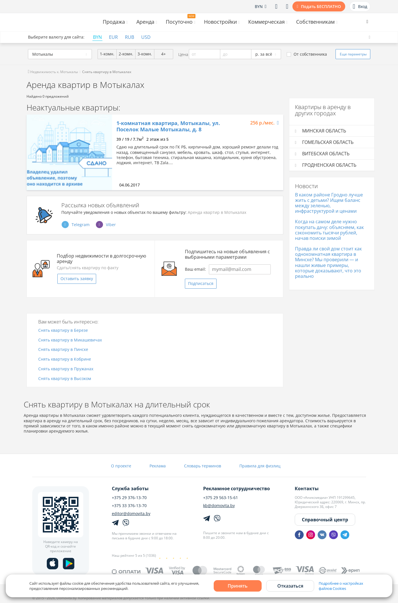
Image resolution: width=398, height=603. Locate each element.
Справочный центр (325, 519)
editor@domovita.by (131, 513)
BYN (97, 37)
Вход (360, 6)
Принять (238, 586)
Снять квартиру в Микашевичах (70, 340)
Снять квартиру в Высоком (64, 378)
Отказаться (290, 586)
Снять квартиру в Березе (63, 330)
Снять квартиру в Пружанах (65, 369)
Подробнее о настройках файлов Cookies (341, 586)
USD (146, 37)
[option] (69, 152)
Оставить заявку (76, 278)
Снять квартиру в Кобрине (64, 359)
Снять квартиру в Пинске (63, 349)
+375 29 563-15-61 (220, 497)
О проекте (121, 466)
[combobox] (60, 54)
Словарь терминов (202, 466)
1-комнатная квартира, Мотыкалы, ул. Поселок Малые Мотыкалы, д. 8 (168, 126)
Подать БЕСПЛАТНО (321, 6)
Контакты (307, 488)
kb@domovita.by (219, 505)
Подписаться (200, 283)
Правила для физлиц (259, 466)
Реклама (157, 466)
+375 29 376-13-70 (129, 497)
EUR (113, 37)
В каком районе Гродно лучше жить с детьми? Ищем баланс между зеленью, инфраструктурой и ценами (329, 203)
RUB (129, 37)
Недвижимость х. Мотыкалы (53, 71)
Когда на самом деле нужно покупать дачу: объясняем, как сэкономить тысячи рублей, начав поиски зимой (329, 229)
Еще (353, 54)
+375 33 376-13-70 (129, 505)
